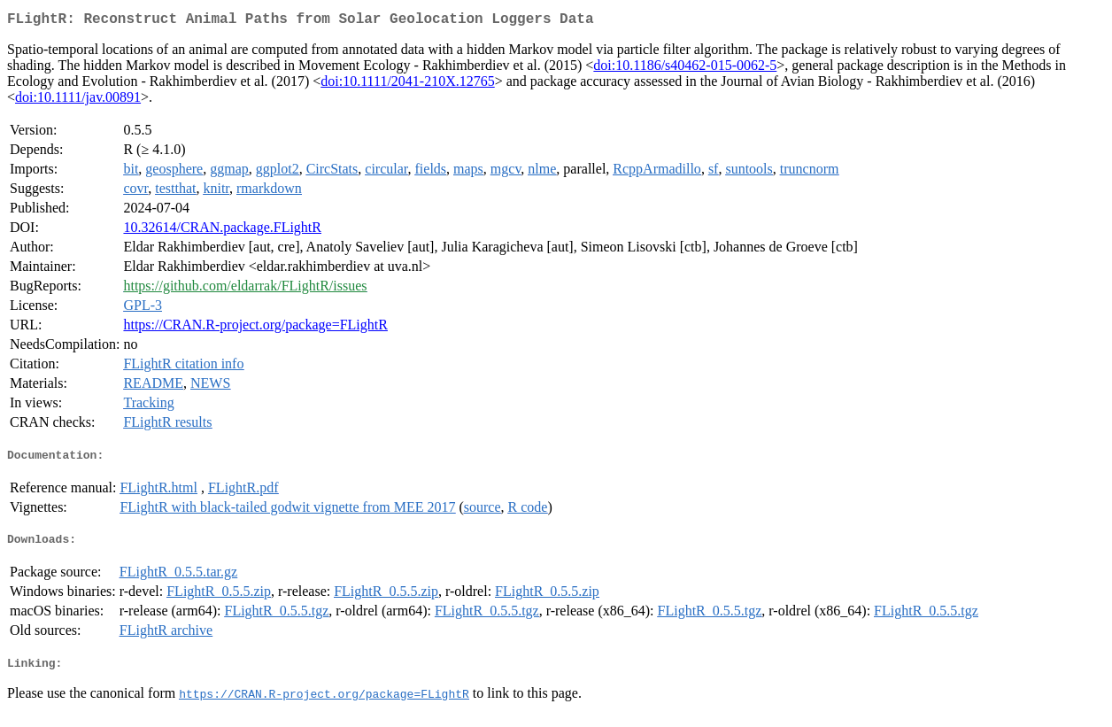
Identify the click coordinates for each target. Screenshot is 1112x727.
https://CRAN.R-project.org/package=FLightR (255, 328)
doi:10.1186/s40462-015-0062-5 (684, 68)
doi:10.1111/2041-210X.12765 (407, 84)
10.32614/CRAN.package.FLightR (222, 230)
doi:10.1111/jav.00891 (78, 100)
